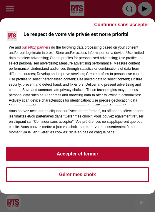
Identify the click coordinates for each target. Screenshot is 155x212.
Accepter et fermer (77, 153)
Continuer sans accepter (121, 24)
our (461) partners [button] (36, 47)
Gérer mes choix (77, 174)
